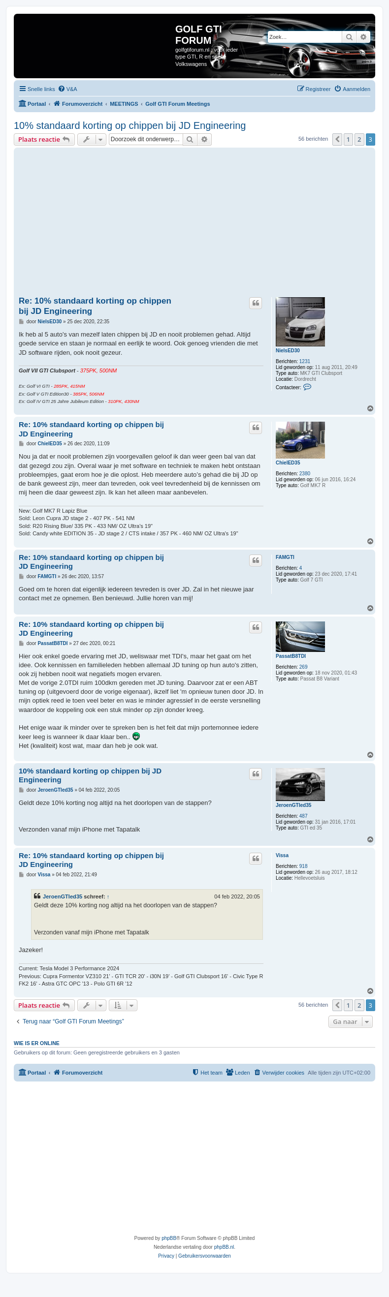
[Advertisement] (204, 224)
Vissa (282, 855)
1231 (304, 361)
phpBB (169, 1238)
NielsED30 (288, 350)
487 (303, 816)
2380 (304, 473)
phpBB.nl (224, 1247)
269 (303, 667)
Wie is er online (37, 1043)
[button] (337, 139)
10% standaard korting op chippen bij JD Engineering (130, 125)
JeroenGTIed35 (293, 805)
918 (303, 866)
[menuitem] (67, 89)
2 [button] (359, 139)
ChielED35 (288, 462)
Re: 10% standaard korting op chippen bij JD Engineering (95, 306)
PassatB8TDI (291, 656)
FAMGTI (285, 557)
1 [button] (348, 139)
